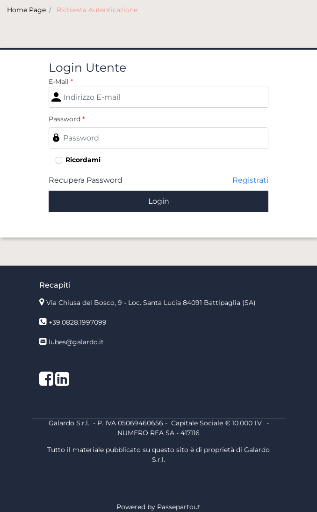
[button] (158, 201)
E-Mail (61, 81)
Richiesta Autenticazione (97, 10)
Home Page (26, 10)
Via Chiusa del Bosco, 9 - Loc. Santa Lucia (151, 302)
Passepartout (179, 507)
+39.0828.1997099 (78, 322)
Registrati (250, 180)
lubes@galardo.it (76, 342)
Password (67, 119)
